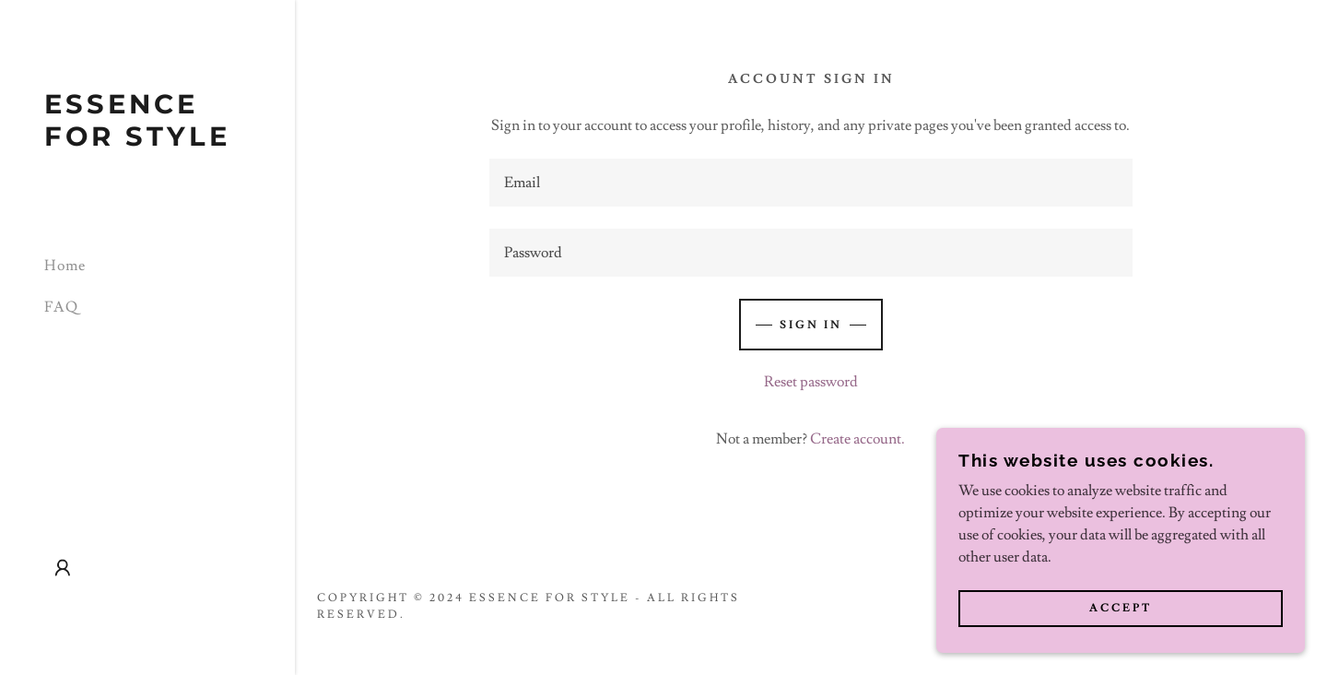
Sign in (811, 325)
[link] (147, 141)
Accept (1120, 609)
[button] (62, 568)
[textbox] (811, 183)
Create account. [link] (857, 439)
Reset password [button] (811, 382)
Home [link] (65, 265)
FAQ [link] (61, 307)
